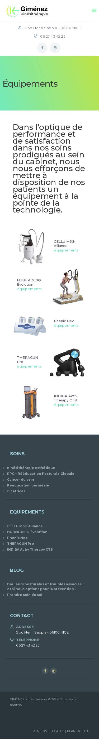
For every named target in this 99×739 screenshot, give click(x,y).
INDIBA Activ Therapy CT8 (65, 398)
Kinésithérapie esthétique (31, 468)
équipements (66, 250)
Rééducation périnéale (28, 485)
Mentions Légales (48, 731)
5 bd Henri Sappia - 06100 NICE (53, 28)
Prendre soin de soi (24, 595)
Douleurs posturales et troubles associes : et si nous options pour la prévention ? (45, 586)
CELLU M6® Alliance (64, 243)
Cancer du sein (20, 479)
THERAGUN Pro (27, 359)
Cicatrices (16, 491)
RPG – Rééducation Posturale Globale (40, 474)
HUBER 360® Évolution (29, 282)
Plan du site (78, 731)
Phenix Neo (64, 320)
